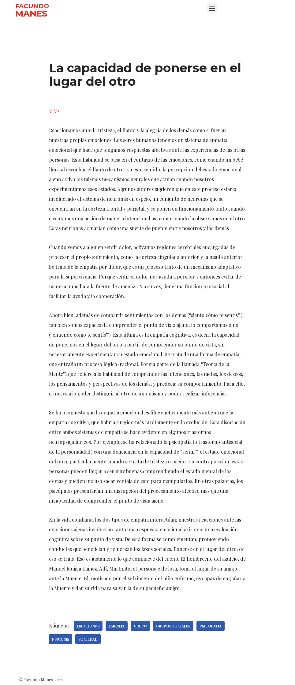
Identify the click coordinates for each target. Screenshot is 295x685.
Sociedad (88, 639)
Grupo (140, 625)
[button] (212, 8)
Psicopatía (211, 625)
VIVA (54, 111)
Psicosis (60, 639)
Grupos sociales (173, 625)
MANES (31, 13)
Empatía (117, 625)
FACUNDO (32, 6)
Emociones (88, 625)
